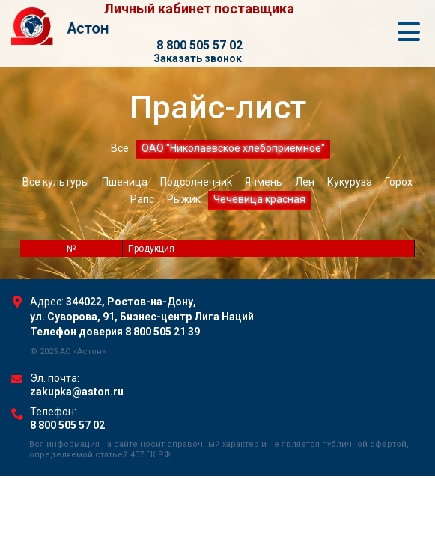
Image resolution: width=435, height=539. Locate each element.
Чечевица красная (259, 199)
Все (120, 148)
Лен (304, 182)
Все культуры (55, 182)
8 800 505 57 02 (199, 45)
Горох (399, 182)
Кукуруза (349, 182)
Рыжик (184, 199)
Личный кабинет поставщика (199, 9)
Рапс (142, 199)
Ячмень (263, 182)
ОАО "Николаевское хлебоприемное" (233, 148)
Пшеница (124, 182)
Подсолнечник (196, 182)
